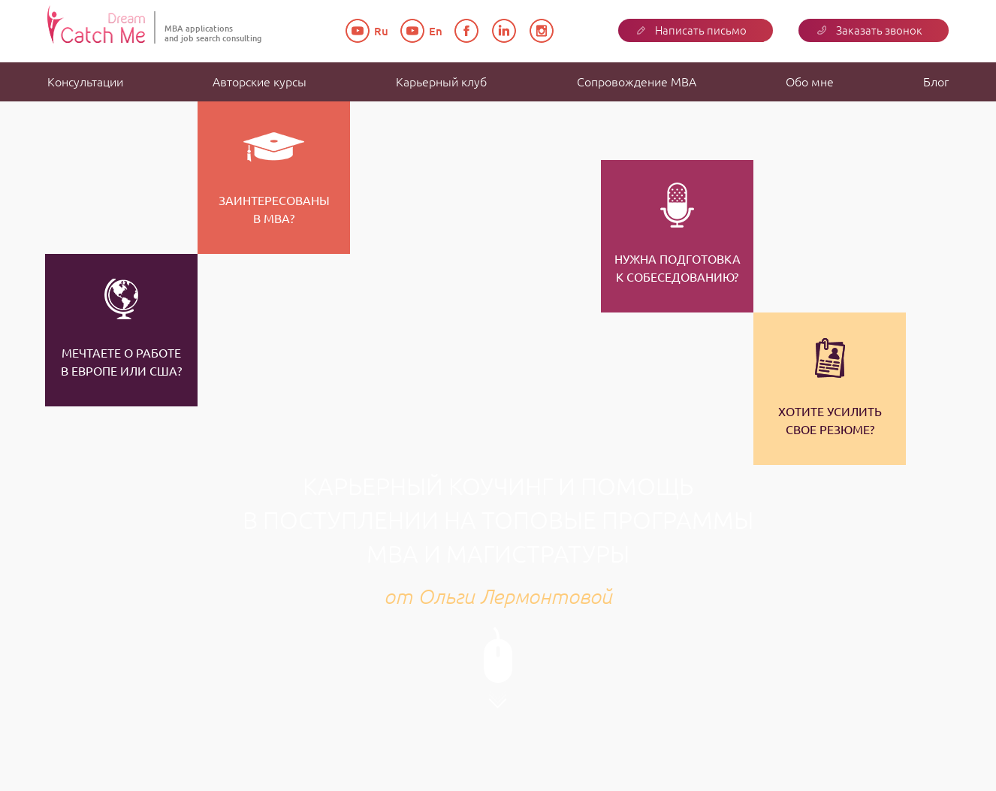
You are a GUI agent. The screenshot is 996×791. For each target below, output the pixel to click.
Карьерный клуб (441, 82)
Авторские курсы (259, 82)
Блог (936, 82)
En (422, 31)
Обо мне (810, 82)
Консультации (85, 82)
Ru (368, 31)
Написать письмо (692, 30)
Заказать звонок (869, 30)
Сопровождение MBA (636, 82)
